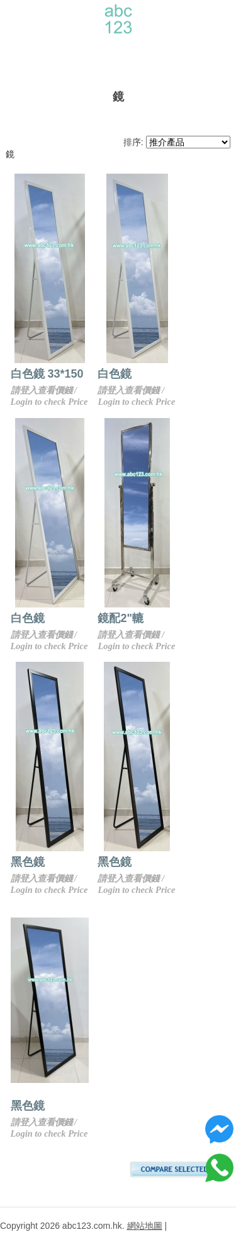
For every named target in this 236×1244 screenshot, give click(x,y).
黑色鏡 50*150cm (55, 1105)
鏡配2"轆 (146, 618)
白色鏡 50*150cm (55, 618)
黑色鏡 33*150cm (55, 862)
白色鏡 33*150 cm (57, 374)
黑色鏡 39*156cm (167, 862)
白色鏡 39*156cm (167, 374)
